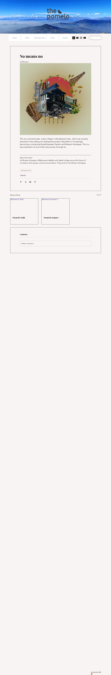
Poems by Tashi (19, 217)
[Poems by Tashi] (24, 206)
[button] (27, 38)
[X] (73, 37)
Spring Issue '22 (26, 170)
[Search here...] (95, 38)
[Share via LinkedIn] (30, 182)
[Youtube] (84, 37)
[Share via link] (35, 182)
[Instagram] (81, 37)
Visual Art (23, 175)
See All (99, 195)
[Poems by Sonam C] (55, 206)
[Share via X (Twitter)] (25, 182)
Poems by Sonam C (51, 217)
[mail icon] (77, 37)
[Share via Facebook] (21, 182)
